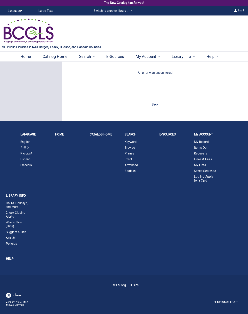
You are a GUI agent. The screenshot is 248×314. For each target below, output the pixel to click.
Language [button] (28, 134)
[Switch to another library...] (112, 11)
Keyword (131, 142)
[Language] (14, 11)
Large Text (45, 11)
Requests (200, 153)
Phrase (129, 153)
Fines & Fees (203, 159)
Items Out (200, 147)
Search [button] (87, 56)
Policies (11, 243)
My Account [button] (148, 56)
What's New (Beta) (14, 224)
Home (25, 56)
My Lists (200, 165)
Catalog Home (55, 56)
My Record (201, 142)
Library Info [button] (183, 56)
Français (26, 165)
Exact (128, 159)
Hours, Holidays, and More (17, 205)
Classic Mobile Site (226, 302)
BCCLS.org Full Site (124, 285)
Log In (241, 10)
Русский (26, 153)
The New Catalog (115, 3)
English (25, 142)
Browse (130, 147)
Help (10, 259)
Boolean (130, 171)
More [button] (214, 56)
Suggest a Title (16, 232)
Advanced (131, 165)
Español (25, 159)
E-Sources (115, 56)
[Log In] (235, 10)
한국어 (25, 147)
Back (155, 104)
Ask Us (11, 238)
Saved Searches (205, 171)
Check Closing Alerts (15, 214)
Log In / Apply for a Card (203, 178)
